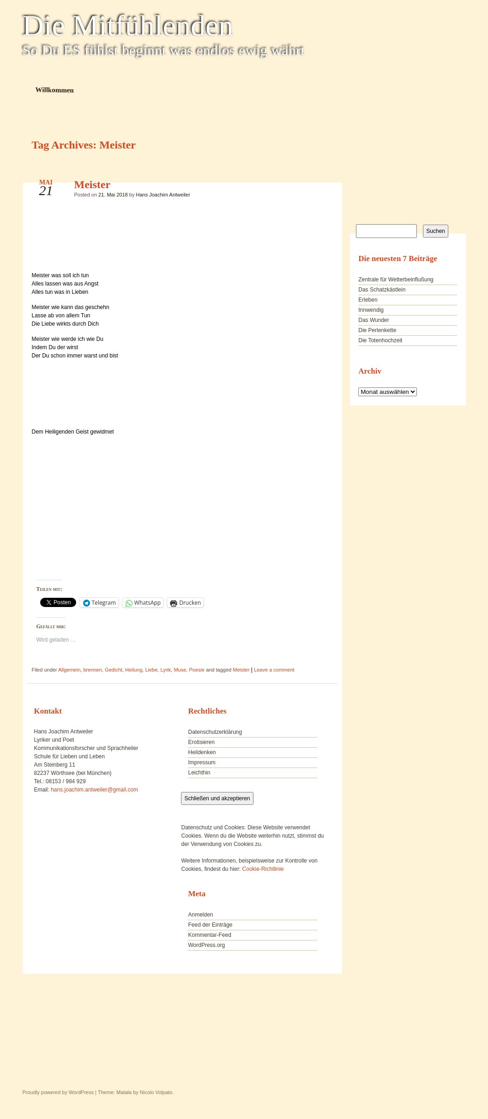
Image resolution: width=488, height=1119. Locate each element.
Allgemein (69, 670)
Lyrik (165, 670)
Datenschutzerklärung (215, 732)
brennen (92, 670)
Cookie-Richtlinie (263, 869)
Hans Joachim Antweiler (163, 194)
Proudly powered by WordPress (58, 1092)
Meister (92, 184)
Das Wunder (373, 320)
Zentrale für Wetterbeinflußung (396, 279)
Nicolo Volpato (156, 1092)
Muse (180, 670)
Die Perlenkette (377, 330)
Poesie (197, 670)
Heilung (133, 670)
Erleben (367, 300)
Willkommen (54, 90)
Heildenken (202, 752)
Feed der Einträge (210, 925)
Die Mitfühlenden (128, 26)
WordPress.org (206, 945)
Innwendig (371, 310)
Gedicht (113, 670)
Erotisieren (201, 742)
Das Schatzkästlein (381, 289)
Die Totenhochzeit (380, 340)
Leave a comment (274, 670)
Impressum (201, 762)
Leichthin (199, 772)
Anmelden (200, 914)
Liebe (151, 670)
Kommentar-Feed (209, 935)
